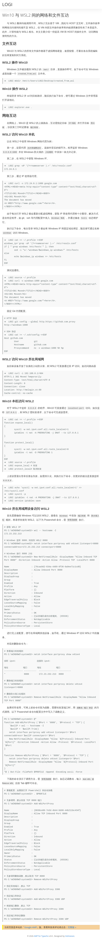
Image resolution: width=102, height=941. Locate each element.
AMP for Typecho (41, 936)
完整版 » (72, 927)
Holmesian (69, 936)
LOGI (7, 4)
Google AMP (30, 927)
